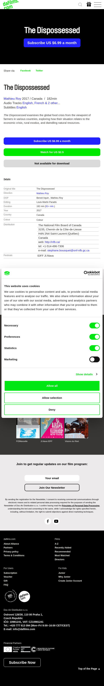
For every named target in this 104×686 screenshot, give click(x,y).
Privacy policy (11, 551)
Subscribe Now (22, 662)
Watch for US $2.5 (52, 152)
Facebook (25, 70)
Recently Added (63, 547)
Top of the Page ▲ (89, 668)
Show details (84, 374)
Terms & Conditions (14, 555)
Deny (52, 409)
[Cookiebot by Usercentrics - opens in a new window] (84, 273)
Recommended (62, 551)
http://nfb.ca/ (52, 241)
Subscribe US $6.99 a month (52, 43)
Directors (59, 559)
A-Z (56, 544)
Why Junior (64, 577)
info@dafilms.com (24, 629)
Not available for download (52, 163)
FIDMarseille (22, 441)
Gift (6, 581)
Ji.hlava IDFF (47, 441)
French (39, 103)
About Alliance (11, 544)
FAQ (6, 585)
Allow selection (52, 397)
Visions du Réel (72, 441)
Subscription (10, 573)
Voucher (8, 577)
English (28, 103)
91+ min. (50, 206)
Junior (61, 573)
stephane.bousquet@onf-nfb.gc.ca (68, 250)
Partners (8, 547)
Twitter (39, 70)
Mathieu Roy (12, 98)
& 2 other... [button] (53, 103)
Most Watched (62, 555)
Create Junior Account (70, 581)
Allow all (52, 385)
